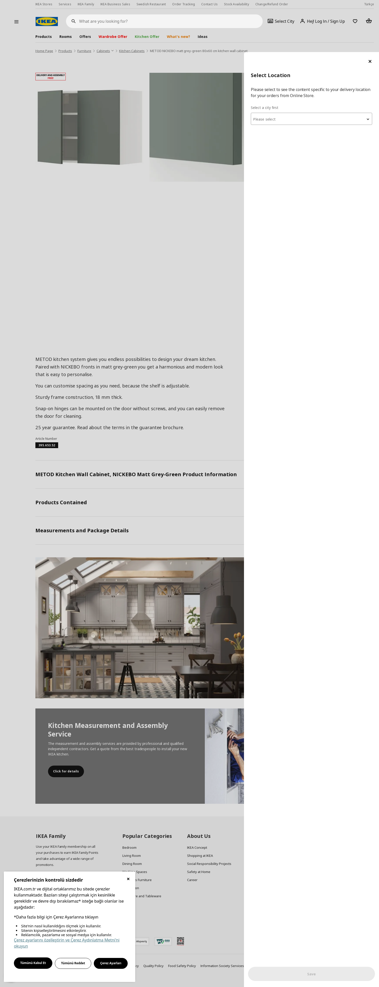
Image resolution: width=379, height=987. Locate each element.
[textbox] (318, 67)
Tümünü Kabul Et (33, 963)
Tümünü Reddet (73, 963)
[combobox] (318, 67)
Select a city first (278, 55)
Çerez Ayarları (110, 963)
